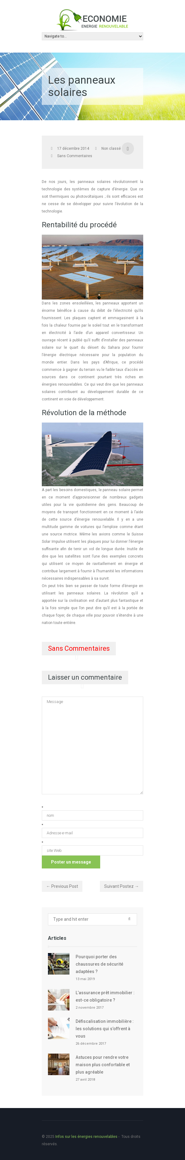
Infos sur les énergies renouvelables (86, 1136)
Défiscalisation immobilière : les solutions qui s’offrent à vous (105, 1029)
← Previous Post (62, 886)
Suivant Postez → (121, 886)
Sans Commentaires (74, 156)
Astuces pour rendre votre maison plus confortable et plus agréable (103, 1065)
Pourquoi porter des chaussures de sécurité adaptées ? (99, 964)
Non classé (111, 148)
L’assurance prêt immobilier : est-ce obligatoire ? (105, 996)
